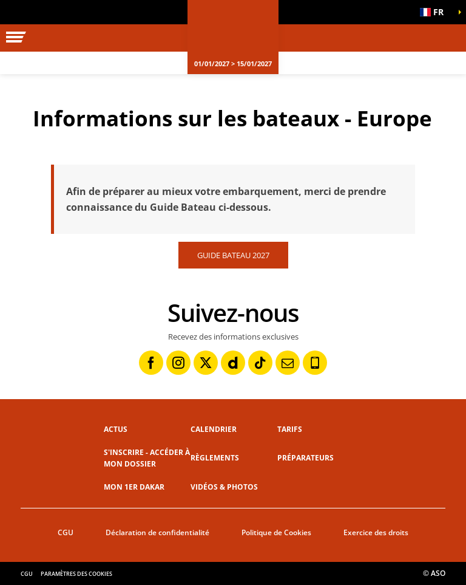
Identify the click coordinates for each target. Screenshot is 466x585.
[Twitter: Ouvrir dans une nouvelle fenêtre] (206, 363)
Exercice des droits (375, 532)
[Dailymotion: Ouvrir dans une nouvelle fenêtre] (233, 363)
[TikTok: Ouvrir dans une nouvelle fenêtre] (260, 363)
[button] (435, 12)
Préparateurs (305, 458)
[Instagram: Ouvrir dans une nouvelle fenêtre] (178, 363)
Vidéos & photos (224, 487)
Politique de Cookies (276, 532)
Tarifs (289, 429)
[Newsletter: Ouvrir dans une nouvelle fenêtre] (287, 363)
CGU (65, 532)
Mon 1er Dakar (134, 487)
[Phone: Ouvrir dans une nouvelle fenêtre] (315, 363)
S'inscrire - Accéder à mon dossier (147, 458)
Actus (115, 429)
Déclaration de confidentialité (157, 532)
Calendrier (214, 429)
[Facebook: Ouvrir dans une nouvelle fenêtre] (151, 363)
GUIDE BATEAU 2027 (233, 255)
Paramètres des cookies (76, 574)
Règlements (215, 458)
